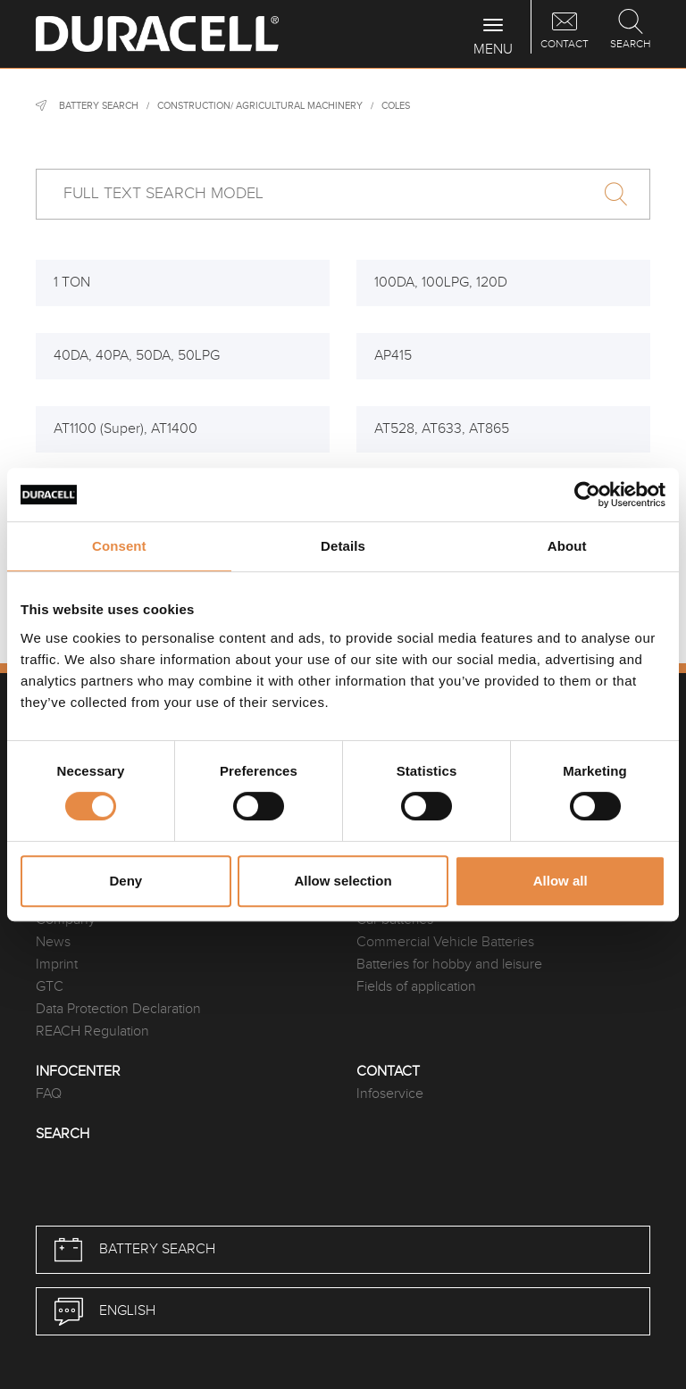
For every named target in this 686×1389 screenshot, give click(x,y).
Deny (125, 880)
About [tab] (567, 545)
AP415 (393, 355)
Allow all (560, 880)
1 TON (72, 282)
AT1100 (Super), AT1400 (125, 428)
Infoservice (389, 1093)
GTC (49, 986)
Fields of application (416, 986)
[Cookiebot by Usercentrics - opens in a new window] (587, 494)
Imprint (57, 964)
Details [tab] (343, 545)
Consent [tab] (119, 545)
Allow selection (342, 880)
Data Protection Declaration (118, 1009)
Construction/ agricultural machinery (260, 106)
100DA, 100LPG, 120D (440, 282)
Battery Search (98, 106)
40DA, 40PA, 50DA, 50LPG (137, 355)
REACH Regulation (92, 1031)
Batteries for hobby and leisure (449, 964)
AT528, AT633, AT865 (441, 428)
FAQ (49, 1093)
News (53, 942)
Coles (395, 106)
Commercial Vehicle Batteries (445, 942)
